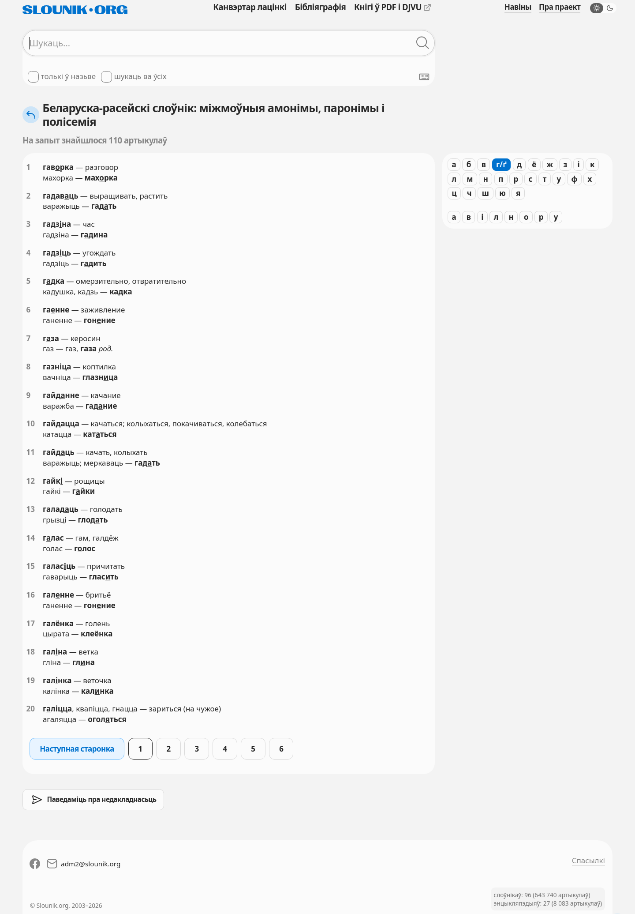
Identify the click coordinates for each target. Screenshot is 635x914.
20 (30, 708)
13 (30, 509)
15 (30, 566)
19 (30, 680)
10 (30, 423)
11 (30, 452)
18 (30, 652)
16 (30, 595)
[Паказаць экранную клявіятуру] (424, 76)
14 (30, 538)
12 (30, 481)
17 (30, 623)
